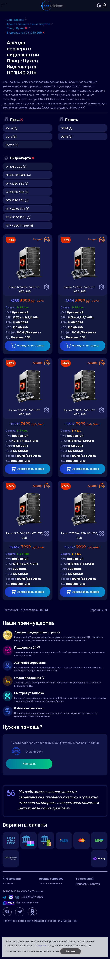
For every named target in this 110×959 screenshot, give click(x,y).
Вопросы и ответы (88, 884)
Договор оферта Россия (18, 894)
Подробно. (42, 945)
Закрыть (70, 951)
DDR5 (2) (67, 136)
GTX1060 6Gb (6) (17, 192)
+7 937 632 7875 (32, 928)
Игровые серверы (87, 889)
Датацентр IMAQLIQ (15, 889)
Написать (29, 763)
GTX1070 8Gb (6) (17, 200)
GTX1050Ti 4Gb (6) (18, 175)
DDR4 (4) (66, 128)
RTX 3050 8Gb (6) (17, 208)
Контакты (9, 884)
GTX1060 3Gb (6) (17, 183)
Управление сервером (90, 894)
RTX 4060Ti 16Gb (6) (19, 225)
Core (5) (11, 136)
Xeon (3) (11, 128)
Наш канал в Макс (21, 933)
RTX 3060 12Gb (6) (18, 217)
